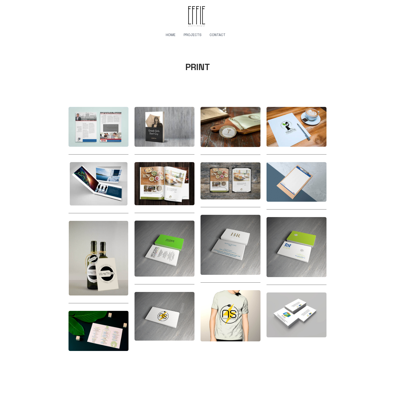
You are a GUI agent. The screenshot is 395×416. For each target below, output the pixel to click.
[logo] (197, 16)
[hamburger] (46, 8)
